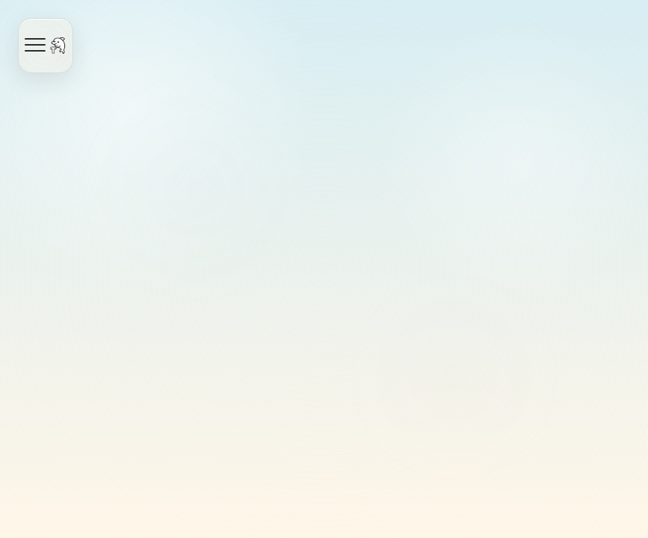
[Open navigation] (45, 45)
